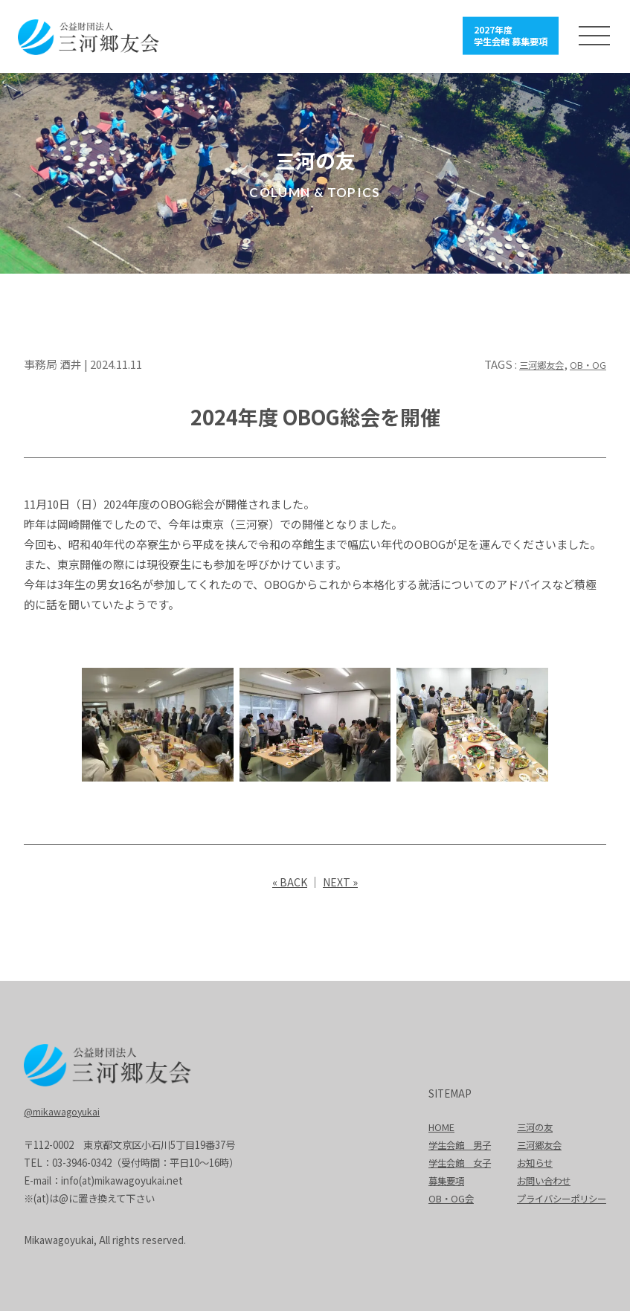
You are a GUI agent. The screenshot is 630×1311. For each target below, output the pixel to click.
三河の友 (529, 1125)
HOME (430, 1125)
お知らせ (529, 1161)
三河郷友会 (530, 362)
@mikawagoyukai (63, 1109)
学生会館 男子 (449, 1143)
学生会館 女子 (449, 1161)
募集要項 (435, 1179)
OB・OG (585, 362)
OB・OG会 (440, 1197)
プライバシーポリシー (558, 1197)
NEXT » (340, 880)
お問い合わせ (539, 1179)
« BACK (288, 880)
